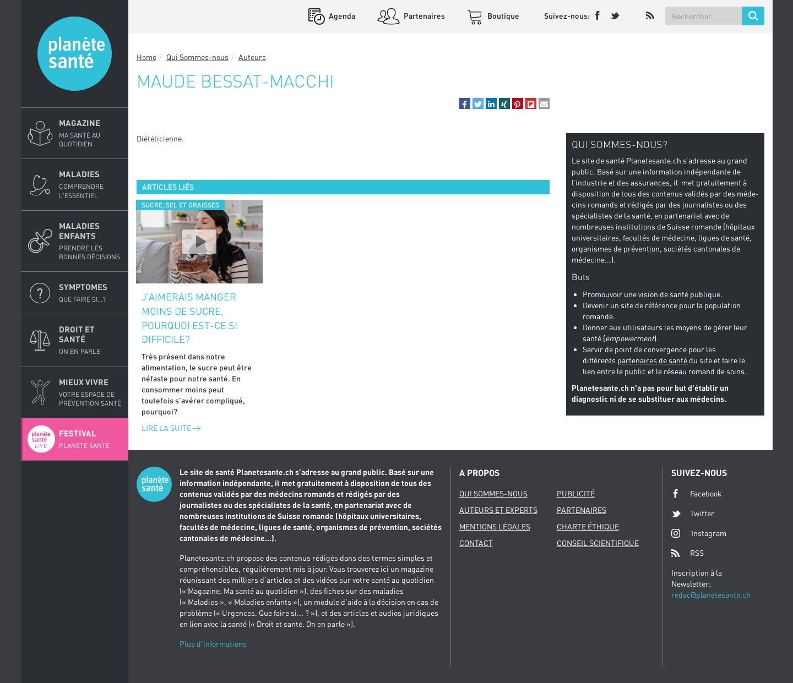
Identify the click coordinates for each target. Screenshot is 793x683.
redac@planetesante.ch (711, 594)
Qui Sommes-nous (197, 57)
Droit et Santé (90, 340)
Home (146, 57)
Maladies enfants (90, 241)
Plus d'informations (213, 643)
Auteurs (252, 57)
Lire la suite (171, 428)
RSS (687, 553)
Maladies (90, 184)
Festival (90, 439)
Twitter (692, 513)
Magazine (90, 133)
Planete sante (74, 54)
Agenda (341, 15)
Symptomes (90, 293)
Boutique (502, 15)
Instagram (698, 533)
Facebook (696, 493)
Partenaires (423, 15)
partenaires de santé (653, 360)
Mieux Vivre (90, 392)
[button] (464, 103)
